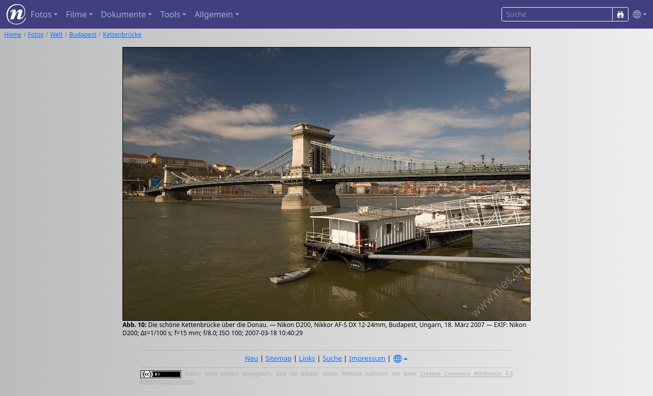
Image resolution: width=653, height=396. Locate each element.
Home (12, 34)
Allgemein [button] (213, 14)
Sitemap (278, 358)
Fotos (36, 34)
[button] (638, 14)
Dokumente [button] (123, 14)
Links (307, 358)
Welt (56, 34)
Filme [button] (76, 14)
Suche (332, 358)
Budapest (83, 34)
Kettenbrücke (122, 34)
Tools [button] (170, 14)
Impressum (367, 358)
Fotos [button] (41, 14)
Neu (251, 358)
